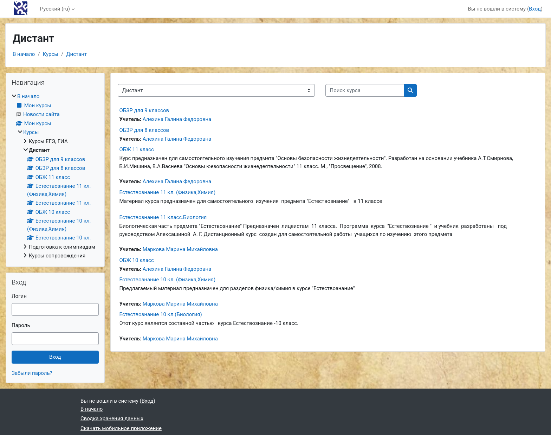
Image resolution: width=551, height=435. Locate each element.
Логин (19, 296)
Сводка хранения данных (111, 418)
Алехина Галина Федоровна (177, 119)
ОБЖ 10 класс (136, 260)
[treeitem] (55, 176)
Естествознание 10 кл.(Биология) (160, 314)
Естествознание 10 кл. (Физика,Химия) (167, 279)
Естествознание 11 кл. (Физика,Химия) (167, 192)
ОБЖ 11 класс (136, 149)
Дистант (76, 54)
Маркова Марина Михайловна (180, 249)
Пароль (21, 325)
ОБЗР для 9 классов (144, 110)
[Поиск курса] (364, 90)
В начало (24, 54)
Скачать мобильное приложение (121, 428)
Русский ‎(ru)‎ (55, 9)
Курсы (50, 54)
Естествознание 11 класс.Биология (163, 217)
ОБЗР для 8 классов (144, 130)
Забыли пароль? (32, 373)
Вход (535, 9)
